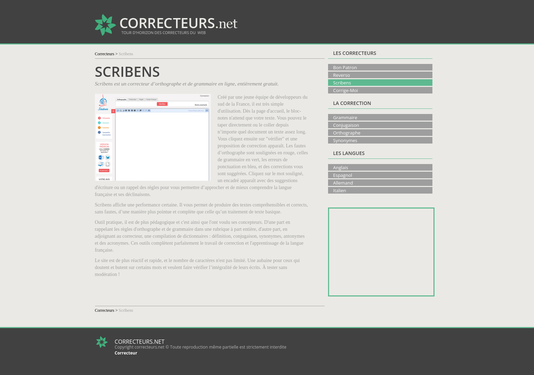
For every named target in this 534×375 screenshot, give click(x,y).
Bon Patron (345, 67)
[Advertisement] (358, 24)
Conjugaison (346, 125)
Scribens (342, 83)
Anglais (340, 167)
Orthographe (347, 133)
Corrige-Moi (345, 90)
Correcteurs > (106, 53)
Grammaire (345, 117)
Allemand (343, 183)
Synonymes (345, 140)
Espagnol (342, 175)
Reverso (341, 75)
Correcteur (126, 353)
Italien (339, 190)
